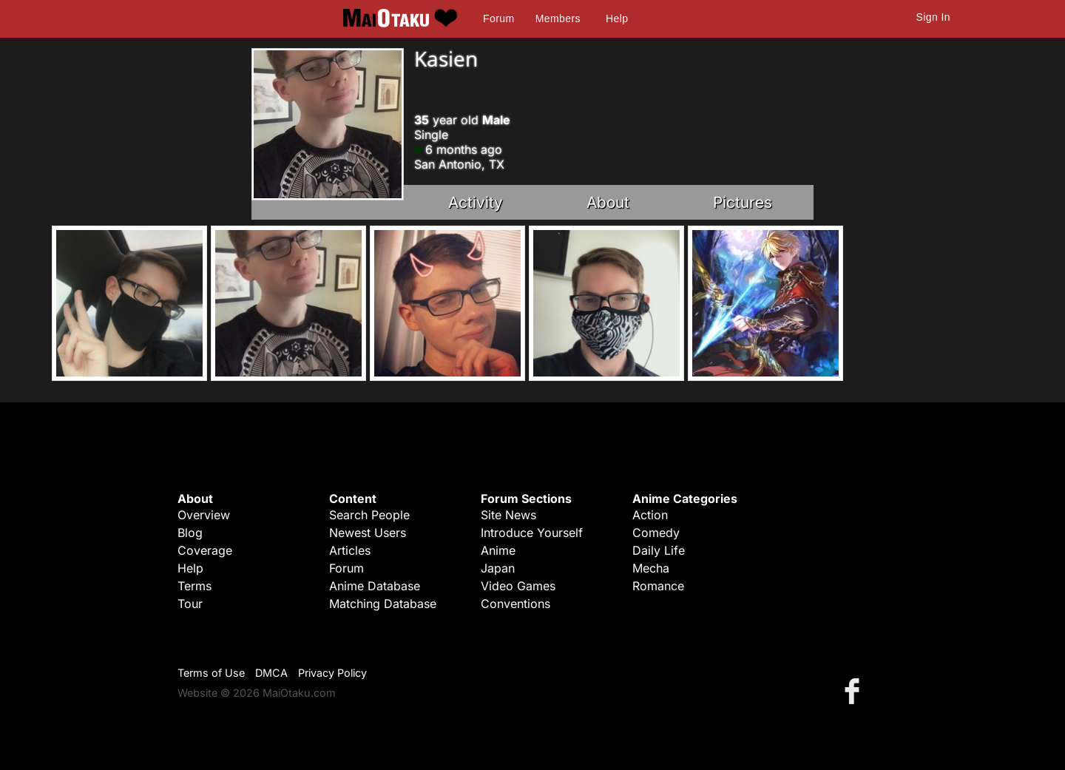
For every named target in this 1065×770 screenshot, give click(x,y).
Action (650, 514)
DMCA (271, 672)
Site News (508, 514)
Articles (350, 550)
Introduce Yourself (532, 532)
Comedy (656, 532)
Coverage (205, 550)
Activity (475, 202)
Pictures (742, 202)
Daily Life (658, 550)
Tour (190, 603)
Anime (498, 550)
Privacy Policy (332, 672)
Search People (369, 514)
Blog (190, 532)
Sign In (933, 17)
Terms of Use (211, 672)
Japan (498, 568)
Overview (204, 514)
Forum (498, 18)
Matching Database (382, 603)
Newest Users (367, 532)
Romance (658, 585)
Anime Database (374, 585)
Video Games (518, 585)
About (607, 202)
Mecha (650, 568)
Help (617, 18)
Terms (195, 585)
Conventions (515, 603)
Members (558, 18)
